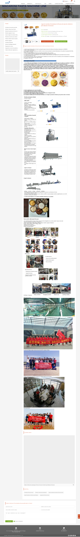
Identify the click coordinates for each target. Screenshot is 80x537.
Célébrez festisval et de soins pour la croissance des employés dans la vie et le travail (37, 376)
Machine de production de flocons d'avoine (12, 31)
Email (40, 529)
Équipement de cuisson (9, 46)
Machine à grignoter (8, 40)
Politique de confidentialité (19, 521)
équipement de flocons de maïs (44, 495)
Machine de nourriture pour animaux (11, 36)
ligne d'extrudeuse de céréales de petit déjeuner (31, 495)
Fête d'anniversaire (27, 408)
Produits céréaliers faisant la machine (11, 38)
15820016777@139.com (40, 531)
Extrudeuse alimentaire (9, 42)
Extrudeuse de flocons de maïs (28, 492)
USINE (50, 3)
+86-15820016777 (64, 531)
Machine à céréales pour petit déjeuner (41, 492)
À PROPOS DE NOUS (70, 3)
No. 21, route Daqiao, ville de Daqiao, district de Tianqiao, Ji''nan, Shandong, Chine (16, 531)
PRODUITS (29, 3)
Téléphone (64, 529)
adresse (16, 529)
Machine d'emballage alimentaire (10, 44)
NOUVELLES (38, 3)
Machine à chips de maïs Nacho (10, 29)
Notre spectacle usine (27, 297)
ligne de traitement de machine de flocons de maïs (56, 492)
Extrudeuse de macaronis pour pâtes (11, 27)
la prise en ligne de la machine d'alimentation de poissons (12, 34)
